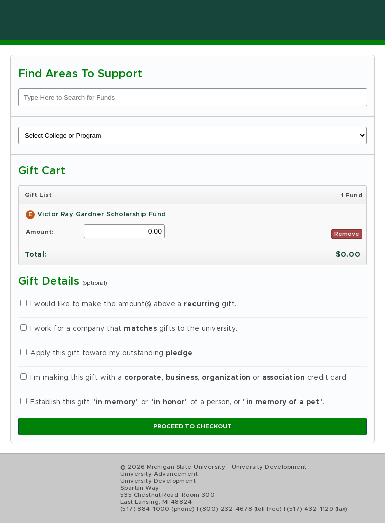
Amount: (40, 232)
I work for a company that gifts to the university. (129, 328)
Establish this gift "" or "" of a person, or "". (172, 402)
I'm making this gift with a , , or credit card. (184, 377)
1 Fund (352, 195)
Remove (346, 234)
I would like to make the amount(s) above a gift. (128, 304)
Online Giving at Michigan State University (130, 20)
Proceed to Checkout (192, 426)
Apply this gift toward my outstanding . (107, 353)
